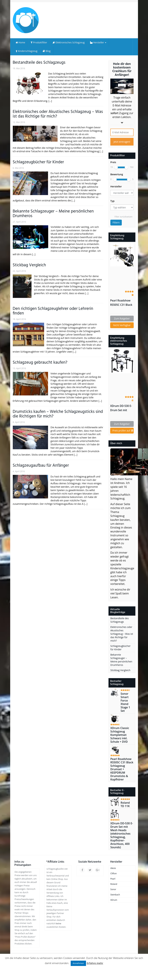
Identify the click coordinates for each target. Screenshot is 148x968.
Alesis (113, 868)
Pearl (112, 878)
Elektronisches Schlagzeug (69, 42)
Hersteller (98, 42)
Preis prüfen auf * (123, 430)
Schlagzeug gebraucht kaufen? (40, 362)
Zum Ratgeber (122, 318)
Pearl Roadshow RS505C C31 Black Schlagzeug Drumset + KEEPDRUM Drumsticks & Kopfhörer (121, 303)
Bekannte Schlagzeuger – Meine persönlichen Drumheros (53, 213)
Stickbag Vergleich (29, 265)
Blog (46, 51)
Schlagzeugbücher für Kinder (38, 162)
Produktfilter (39, 42)
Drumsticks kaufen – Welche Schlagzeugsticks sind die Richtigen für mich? (58, 414)
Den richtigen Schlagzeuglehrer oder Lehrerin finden (53, 311)
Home (20, 42)
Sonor (113, 889)
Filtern (116, 222)
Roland (113, 884)
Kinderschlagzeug (26, 51)
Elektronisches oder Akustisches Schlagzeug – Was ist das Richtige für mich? (58, 114)
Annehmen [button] (78, 963)
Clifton (113, 873)
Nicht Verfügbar (122, 325)
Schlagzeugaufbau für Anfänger (41, 465)
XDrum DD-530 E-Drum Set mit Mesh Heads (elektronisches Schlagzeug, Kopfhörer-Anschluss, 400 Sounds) (121, 408)
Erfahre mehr (95, 963)
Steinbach (115, 894)
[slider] (116, 167)
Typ (112, 201)
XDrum (113, 899)
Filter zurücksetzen (123, 216)
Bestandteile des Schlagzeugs (39, 62)
